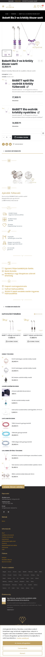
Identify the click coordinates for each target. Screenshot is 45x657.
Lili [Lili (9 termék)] (17, 578)
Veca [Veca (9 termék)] (22, 588)
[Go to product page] (12, 325)
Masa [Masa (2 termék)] (37, 578)
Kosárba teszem (22, 137)
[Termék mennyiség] (7, 137)
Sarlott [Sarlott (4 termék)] (30, 585)
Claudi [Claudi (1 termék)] (9, 575)
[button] (35, 314)
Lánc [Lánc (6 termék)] (32, 578)
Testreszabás (22, 648)
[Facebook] (4, 512)
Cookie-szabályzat (23, 638)
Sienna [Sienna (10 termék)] (4, 588)
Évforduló (4, 333)
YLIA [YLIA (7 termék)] (32, 588)
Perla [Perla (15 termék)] (32, 581)
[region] (22, 641)
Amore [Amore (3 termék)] (14, 571)
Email (10, 144)
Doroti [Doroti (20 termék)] (14, 575)
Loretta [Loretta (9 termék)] (22, 578)
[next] (41, 61)
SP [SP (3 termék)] (9, 588)
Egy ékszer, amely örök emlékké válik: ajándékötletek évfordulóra (22, 599)
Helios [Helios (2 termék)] (9, 578)
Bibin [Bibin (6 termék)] (40, 571)
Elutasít (22, 653)
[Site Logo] (10, 6)
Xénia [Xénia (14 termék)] (27, 588)
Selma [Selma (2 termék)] (35, 585)
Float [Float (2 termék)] (20, 575)
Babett (8, 76)
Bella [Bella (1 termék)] (36, 571)
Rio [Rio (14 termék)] (25, 585)
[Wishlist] (38, 6)
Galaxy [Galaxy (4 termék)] (33, 575)
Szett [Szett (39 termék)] (13, 588)
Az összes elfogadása (22, 643)
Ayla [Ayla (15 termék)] (20, 571)
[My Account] (34, 6)
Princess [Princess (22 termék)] (14, 585)
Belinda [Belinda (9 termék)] (31, 571)
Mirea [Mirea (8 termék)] (16, 581)
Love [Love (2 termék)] (27, 578)
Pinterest (6, 144)
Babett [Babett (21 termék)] (24, 571)
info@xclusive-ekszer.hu (9, 508)
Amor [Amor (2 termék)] (9, 571)
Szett (12, 76)
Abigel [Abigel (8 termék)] (4, 571)
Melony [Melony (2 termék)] (10, 581)
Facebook (3, 144)
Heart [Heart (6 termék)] (4, 578)
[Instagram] (8, 512)
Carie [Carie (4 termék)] (4, 575)
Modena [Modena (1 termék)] (22, 581)
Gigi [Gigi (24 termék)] (38, 575)
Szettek (10, 74)
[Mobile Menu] (3, 6)
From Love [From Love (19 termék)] (26, 575)
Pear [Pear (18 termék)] (27, 581)
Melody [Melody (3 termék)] (5, 581)
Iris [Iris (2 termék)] (14, 578)
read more (10, 610)
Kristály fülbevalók (17, 333)
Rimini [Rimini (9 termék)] (20, 585)
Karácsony (10, 333)
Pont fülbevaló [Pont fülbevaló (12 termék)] (6, 585)
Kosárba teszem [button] (12, 341)
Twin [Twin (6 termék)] (18, 588)
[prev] (39, 61)
